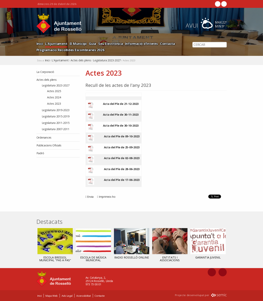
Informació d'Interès (141, 43)
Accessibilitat (83, 295)
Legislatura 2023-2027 (107, 60)
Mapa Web (52, 295)
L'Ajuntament (56, 43)
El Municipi (78, 43)
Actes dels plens (81, 60)
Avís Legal (67, 295)
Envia (90, 197)
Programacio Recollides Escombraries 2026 (70, 50)
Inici (39, 43)
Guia (92, 43)
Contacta (167, 43)
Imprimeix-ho (107, 197)
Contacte (100, 295)
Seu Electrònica (110, 43)
